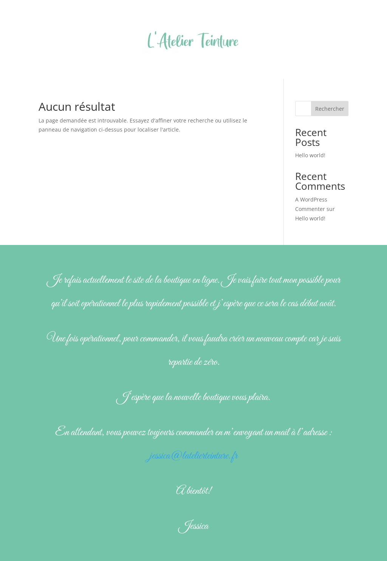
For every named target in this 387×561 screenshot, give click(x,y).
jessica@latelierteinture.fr (193, 456)
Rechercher (329, 108)
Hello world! (310, 155)
